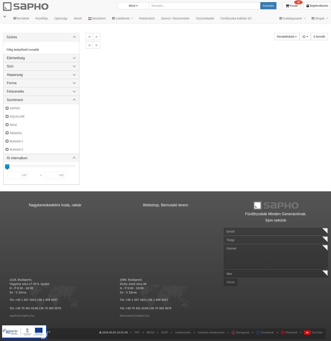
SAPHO (15, 108)
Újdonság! (60, 18)
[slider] (7, 166)
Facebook (265, 332)
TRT (137, 332)
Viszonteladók (205, 18)
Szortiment (15, 100)
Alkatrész (16, 133)
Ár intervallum (17, 158)
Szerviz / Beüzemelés (175, 18)
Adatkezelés (183, 332)
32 (305, 36)
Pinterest (289, 332)
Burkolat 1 (16, 141)
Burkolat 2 (16, 149)
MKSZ (150, 332)
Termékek (21, 18)
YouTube (313, 332)
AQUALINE (17, 116)
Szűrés (12, 37)
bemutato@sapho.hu (134, 315)
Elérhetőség (16, 58)
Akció (13, 124)
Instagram (240, 332)
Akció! (78, 18)
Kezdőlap (42, 18)
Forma (11, 83)
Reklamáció (147, 18)
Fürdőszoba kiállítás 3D (235, 18)
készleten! (97, 18)
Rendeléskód (287, 36)
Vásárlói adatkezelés (211, 332)
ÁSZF (164, 332)
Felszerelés (15, 91)
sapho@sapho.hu (22, 315)
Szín (10, 66)
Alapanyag (15, 75)
